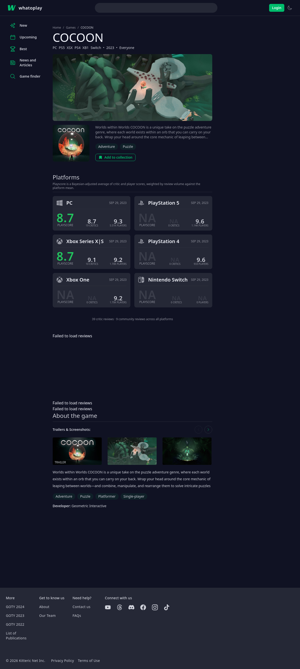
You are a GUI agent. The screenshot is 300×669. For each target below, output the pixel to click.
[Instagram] (155, 607)
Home (57, 28)
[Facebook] (143, 607)
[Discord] (131, 607)
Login (276, 7)
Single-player (134, 496)
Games (70, 28)
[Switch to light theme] (289, 7)
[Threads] (120, 607)
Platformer (107, 496)
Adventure (106, 146)
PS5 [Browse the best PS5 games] (62, 47)
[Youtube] (108, 607)
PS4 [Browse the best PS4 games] (77, 47)
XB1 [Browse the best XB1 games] (85, 47)
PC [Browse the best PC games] (55, 47)
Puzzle (128, 146)
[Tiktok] (167, 607)
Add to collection (116, 157)
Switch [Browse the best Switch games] (96, 47)
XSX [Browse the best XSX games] (70, 47)
